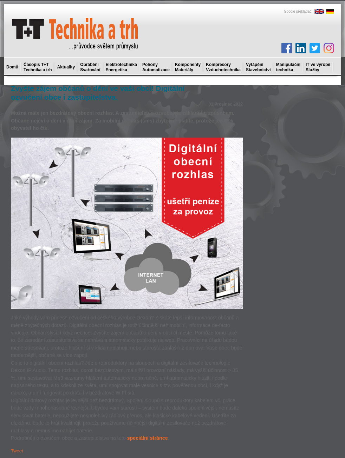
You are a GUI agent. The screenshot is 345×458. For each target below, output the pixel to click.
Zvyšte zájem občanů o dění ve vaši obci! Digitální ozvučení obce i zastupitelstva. (98, 92)
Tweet (17, 450)
